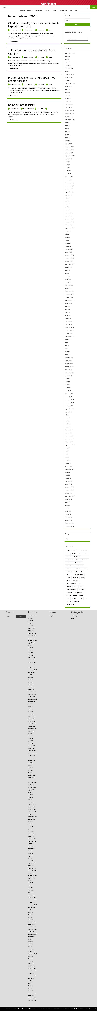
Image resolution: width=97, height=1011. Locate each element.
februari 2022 (69, 176)
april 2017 (68, 351)
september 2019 (69, 263)
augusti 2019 (68, 266)
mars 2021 (68, 209)
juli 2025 (67, 55)
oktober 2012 (69, 492)
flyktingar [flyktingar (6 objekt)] (77, 556)
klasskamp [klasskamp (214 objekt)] (69, 565)
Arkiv (55, 10)
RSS (71, 10)
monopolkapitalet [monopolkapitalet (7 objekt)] (78, 574)
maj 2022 (67, 167)
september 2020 (69, 227)
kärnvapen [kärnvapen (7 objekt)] (69, 571)
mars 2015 (68, 426)
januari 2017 (68, 360)
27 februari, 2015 (15, 30)
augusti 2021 (68, 194)
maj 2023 (67, 131)
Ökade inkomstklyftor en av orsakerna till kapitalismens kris (34, 24)
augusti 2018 (68, 303)
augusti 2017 (68, 339)
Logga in (67, 538)
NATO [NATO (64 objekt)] (68, 577)
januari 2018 (68, 324)
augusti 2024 (68, 86)
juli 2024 (67, 89)
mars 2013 (68, 477)
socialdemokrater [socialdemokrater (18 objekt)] (71, 589)
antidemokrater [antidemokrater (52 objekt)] (71, 550)
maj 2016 (67, 384)
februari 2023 (69, 140)
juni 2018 (67, 309)
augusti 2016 (68, 375)
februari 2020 (69, 248)
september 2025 (69, 52)
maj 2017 (67, 348)
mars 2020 (68, 245)
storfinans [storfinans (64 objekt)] (69, 592)
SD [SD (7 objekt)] (80, 583)
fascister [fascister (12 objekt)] (69, 556)
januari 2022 (68, 179)
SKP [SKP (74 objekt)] (81, 586)
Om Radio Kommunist (25, 10)
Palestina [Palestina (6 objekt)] (75, 577)
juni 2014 (67, 453)
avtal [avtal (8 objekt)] (68, 553)
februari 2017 (69, 357)
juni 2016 (67, 381)
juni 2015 (67, 417)
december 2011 (69, 522)
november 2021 (69, 185)
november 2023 (69, 113)
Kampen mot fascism (21, 105)
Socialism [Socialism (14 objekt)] (81, 589)
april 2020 (68, 242)
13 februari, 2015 (15, 84)
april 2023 (68, 134)
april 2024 (68, 98)
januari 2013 (68, 483)
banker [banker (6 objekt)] (74, 553)
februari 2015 (69, 429)
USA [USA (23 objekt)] (80, 598)
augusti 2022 (68, 158)
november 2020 (69, 221)
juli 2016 (67, 378)
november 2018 (69, 293)
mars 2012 (68, 513)
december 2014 (69, 435)
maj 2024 (67, 95)
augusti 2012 (68, 498)
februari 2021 (69, 212)
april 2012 (68, 510)
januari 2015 (68, 432)
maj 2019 (67, 275)
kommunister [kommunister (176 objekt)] (79, 565)
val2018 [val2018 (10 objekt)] (69, 601)
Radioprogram (14, 41)
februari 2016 (69, 393)
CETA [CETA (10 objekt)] (80, 553)
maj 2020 (67, 239)
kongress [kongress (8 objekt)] (69, 568)
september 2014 (69, 444)
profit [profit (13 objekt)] (68, 580)
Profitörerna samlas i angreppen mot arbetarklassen (31, 79)
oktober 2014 (69, 441)
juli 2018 (67, 306)
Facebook (47, 10)
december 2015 (69, 399)
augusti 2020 (68, 230)
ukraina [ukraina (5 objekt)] (74, 598)
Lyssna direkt (38, 10)
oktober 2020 (69, 224)
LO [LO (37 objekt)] (81, 571)
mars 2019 (68, 281)
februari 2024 (69, 104)
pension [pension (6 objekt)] (83, 577)
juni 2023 (67, 128)
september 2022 (69, 155)
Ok (89, 1008)
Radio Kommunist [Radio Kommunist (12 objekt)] (71, 583)
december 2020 (69, 218)
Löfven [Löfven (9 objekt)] (68, 574)
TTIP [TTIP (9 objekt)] (68, 598)
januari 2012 (68, 519)
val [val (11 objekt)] (85, 598)
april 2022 (68, 170)
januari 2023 (68, 143)
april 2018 (68, 315)
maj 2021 (67, 203)
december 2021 (69, 182)
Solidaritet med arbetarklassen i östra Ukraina (31, 52)
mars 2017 (68, 354)
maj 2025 (67, 61)
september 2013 (69, 468)
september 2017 (69, 336)
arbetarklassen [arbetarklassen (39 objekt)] (82, 550)
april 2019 (68, 278)
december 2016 (69, 363)
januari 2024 (68, 107)
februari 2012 (69, 516)
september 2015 (69, 408)
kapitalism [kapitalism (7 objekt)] (69, 562)
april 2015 (68, 423)
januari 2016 (68, 396)
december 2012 (69, 486)
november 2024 (69, 77)
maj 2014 (67, 456)
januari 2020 (68, 251)
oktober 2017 (69, 333)
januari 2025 (68, 70)
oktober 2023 (69, 116)
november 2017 (69, 330)
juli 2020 (67, 233)
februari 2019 (69, 284)
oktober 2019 (69, 260)
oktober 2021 (69, 188)
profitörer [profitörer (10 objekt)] (75, 580)
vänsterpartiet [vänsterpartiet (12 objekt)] (70, 604)
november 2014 (69, 438)
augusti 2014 (68, 447)
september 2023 (69, 119)
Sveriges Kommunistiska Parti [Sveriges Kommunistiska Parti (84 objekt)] (75, 595)
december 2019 (69, 254)
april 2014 (68, 459)
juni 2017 (67, 345)
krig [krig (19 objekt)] (85, 568)
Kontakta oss (63, 10)
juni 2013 (67, 471)
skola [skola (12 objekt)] (75, 586)
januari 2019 (68, 287)
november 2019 (69, 257)
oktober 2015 (69, 405)
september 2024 (69, 83)
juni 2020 (67, 236)
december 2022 (69, 146)
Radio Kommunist (28, 30)
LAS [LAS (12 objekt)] (77, 571)
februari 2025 (69, 67)
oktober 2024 (69, 80)
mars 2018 (68, 318)
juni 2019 (67, 272)
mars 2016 (68, 390)
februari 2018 (69, 321)
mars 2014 (68, 462)
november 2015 (69, 402)
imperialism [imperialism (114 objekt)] (70, 559)
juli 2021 (67, 197)
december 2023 (69, 110)
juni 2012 (67, 504)
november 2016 (69, 366)
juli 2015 (67, 414)
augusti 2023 (68, 122)
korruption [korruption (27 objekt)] (78, 568)
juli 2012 (67, 501)
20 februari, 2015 (15, 57)
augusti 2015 (68, 411)
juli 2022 (67, 161)
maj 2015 (67, 420)
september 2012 (69, 495)
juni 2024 (67, 92)
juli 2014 (67, 450)
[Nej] (95, 1009)
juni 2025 (67, 58)
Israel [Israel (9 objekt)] (77, 559)
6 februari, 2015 (14, 108)
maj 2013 (67, 474)
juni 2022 (67, 164)
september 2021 (69, 191)
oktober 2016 (69, 369)
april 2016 (68, 387)
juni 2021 (67, 200)
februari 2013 (69, 480)
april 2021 (68, 206)
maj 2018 (67, 312)
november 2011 (69, 525)
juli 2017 (67, 342)
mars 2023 (68, 137)
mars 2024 (68, 101)
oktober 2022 (69, 152)
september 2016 (69, 372)
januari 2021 (68, 215)
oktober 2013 (69, 465)
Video (76, 691)
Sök (76, 10)
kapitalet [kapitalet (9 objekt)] (84, 559)
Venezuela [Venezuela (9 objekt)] (76, 601)
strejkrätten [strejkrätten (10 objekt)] (78, 592)
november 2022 (69, 149)
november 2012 (69, 489)
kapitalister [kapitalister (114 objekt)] (78, 562)
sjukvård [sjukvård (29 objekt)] (69, 586)
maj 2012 (67, 507)
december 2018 (69, 290)
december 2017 (69, 327)
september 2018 (69, 299)
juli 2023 (67, 125)
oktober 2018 (69, 296)
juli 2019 (67, 269)
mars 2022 (68, 173)
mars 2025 (68, 64)
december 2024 (69, 74)
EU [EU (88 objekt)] (86, 553)
